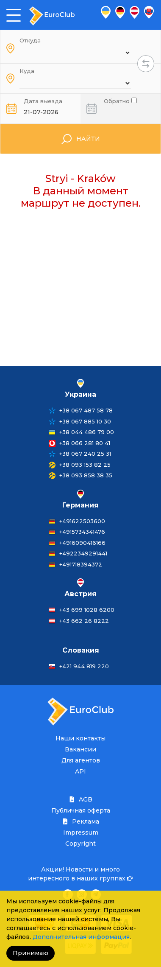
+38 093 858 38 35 (85, 475)
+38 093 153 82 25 (85, 464)
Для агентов (80, 760)
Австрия (80, 594)
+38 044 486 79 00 (86, 432)
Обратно (120, 100)
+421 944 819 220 (84, 666)
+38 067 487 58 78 (86, 410)
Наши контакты (80, 738)
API (80, 771)
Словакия (80, 650)
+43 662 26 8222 (84, 620)
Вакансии (80, 749)
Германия (80, 505)
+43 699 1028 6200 (86, 609)
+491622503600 (82, 521)
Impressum (80, 832)
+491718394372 (80, 564)
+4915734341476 (82, 531)
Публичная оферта (80, 810)
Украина (80, 394)
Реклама (80, 821)
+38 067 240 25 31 (85, 453)
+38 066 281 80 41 (84, 443)
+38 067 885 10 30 (85, 421)
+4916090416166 (82, 542)
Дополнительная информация (81, 937)
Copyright (80, 843)
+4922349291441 (83, 553)
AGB (80, 799)
